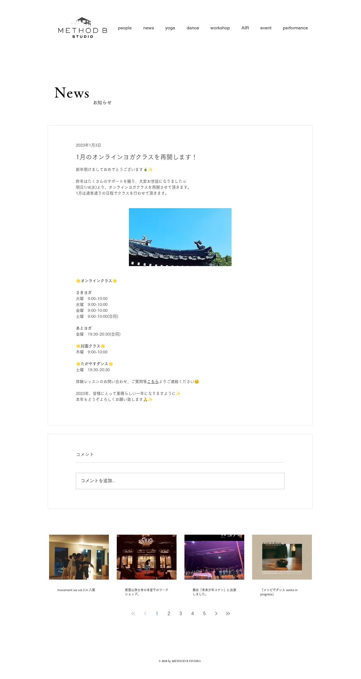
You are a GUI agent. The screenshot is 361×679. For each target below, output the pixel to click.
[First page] (133, 613)
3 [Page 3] (180, 613)
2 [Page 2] (169, 613)
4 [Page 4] (192, 613)
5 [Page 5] (204, 613)
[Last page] (228, 613)
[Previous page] (145, 613)
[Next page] (216, 613)
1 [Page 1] (157, 613)
